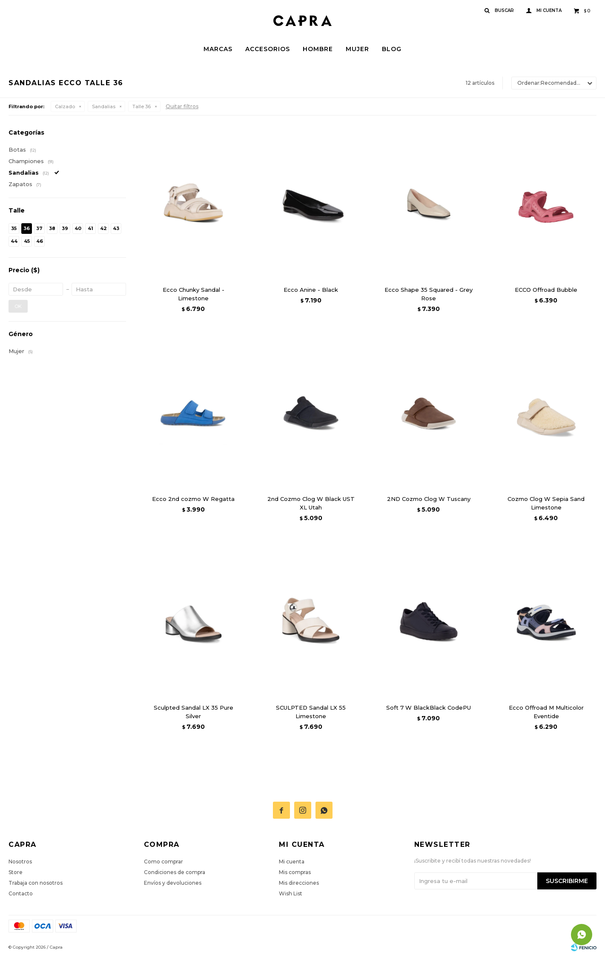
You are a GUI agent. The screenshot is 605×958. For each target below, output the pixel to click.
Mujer (357, 49)
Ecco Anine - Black (311, 289)
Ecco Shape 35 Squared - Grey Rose (428, 294)
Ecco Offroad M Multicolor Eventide (546, 711)
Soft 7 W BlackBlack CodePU (428, 707)
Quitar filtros (182, 106)
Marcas (218, 49)
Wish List (290, 893)
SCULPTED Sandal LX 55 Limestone (311, 711)
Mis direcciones (299, 883)
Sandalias (103, 106)
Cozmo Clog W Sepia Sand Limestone (546, 503)
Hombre (318, 49)
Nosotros (20, 861)
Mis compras (295, 872)
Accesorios (267, 49)
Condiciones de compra (174, 872)
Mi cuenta (291, 861)
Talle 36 (141, 106)
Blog (391, 49)
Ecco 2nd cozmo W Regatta (193, 498)
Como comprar (163, 861)
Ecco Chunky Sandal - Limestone (193, 294)
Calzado (65, 106)
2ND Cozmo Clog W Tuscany (428, 498)
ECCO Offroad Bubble (546, 289)
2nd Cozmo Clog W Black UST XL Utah (311, 503)
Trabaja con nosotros (36, 883)
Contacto (21, 893)
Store (16, 872)
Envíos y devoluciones (172, 883)
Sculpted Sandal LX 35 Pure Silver (193, 711)
